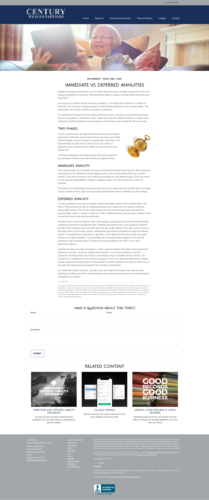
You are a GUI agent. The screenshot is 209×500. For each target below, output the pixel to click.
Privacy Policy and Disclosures (131, 477)
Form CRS (97, 466)
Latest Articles (73, 462)
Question (35, 330)
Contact (101, 463)
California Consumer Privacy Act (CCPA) (160, 452)
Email (109, 313)
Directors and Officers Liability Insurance (54, 411)
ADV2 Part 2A (115, 477)
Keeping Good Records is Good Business (155, 411)
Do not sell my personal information (145, 455)
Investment (72, 446)
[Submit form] (37, 354)
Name (33, 313)
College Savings (104, 410)
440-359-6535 (171, 2)
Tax (69, 454)
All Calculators (73, 467)
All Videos (72, 464)
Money (70, 456)
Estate (70, 448)
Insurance (72, 451)
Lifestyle (71, 459)
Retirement (72, 443)
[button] (83, 14)
